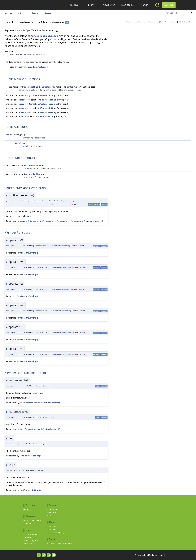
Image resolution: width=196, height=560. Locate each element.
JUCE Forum (52, 509)
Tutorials (27, 537)
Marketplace (128, 4)
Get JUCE (169, 4)
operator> (24, 104)
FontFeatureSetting (28, 87)
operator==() (65, 221)
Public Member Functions (135, 22)
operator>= (24, 108)
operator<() (38, 221)
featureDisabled (32, 174)
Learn (91, 4)
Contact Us (52, 526)
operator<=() (52, 221)
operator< (24, 95)
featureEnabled (32, 165)
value (24, 143)
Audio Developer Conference (59, 543)
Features (27, 523)
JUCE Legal (51, 529)
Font (43, 54)
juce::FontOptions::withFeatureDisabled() (40, 429)
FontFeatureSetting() (27, 252)
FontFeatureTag (49, 35)
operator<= (24, 99)
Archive (50, 515)
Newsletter (109, 4)
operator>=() (96, 221)
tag (23, 134)
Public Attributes (153, 22)
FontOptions (33, 54)
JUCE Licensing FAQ (55, 532)
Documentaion (30, 534)
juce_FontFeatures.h (38, 67)
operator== (24, 112)
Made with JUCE (30, 540)
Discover (75, 4)
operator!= (24, 116)
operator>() (79, 221)
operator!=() (26, 221)
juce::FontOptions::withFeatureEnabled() (40, 402)
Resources (28, 543)
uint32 (70, 87)
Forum (144, 4)
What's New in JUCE (32, 520)
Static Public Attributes (168, 22)
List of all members (185, 22)
